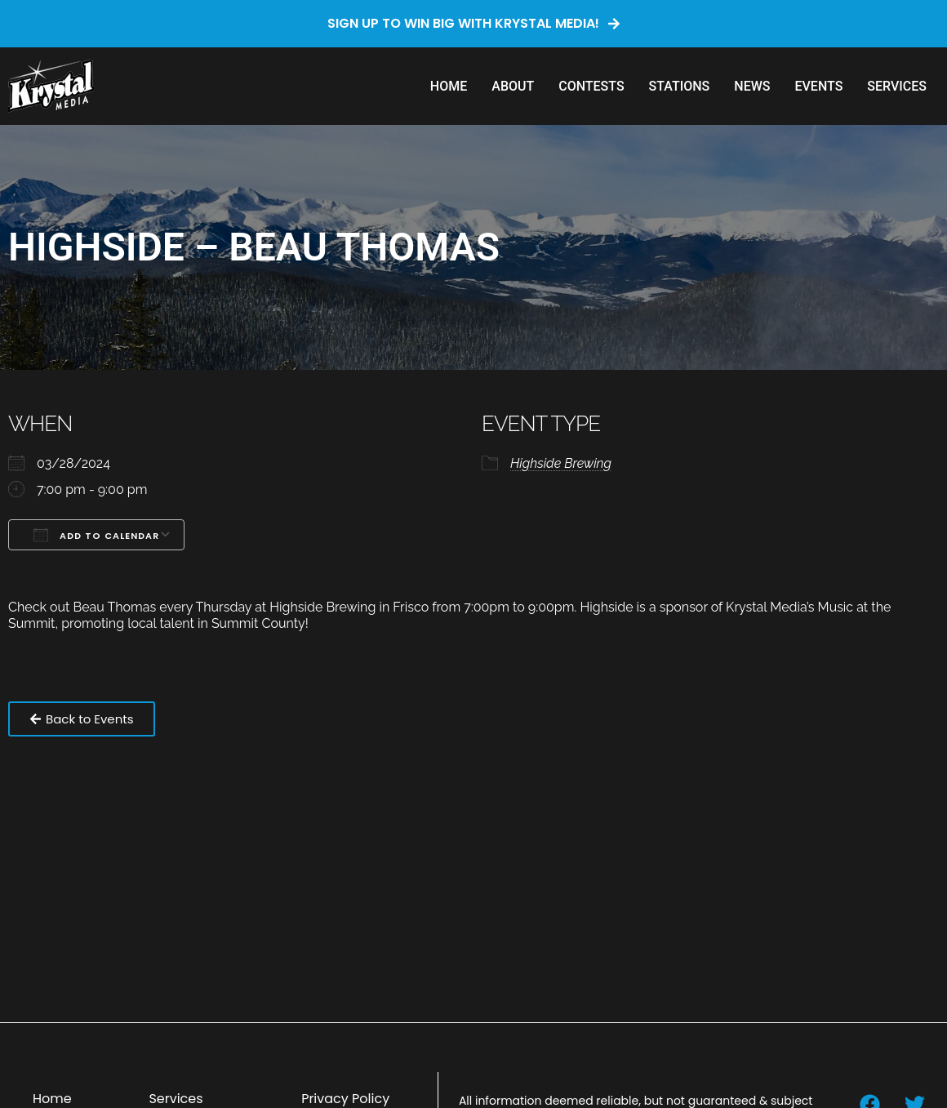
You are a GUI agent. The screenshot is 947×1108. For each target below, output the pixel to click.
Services (897, 86)
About (512, 86)
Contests (591, 86)
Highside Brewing (560, 463)
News (752, 86)
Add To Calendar (96, 534)
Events (818, 86)
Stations (679, 86)
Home (448, 86)
